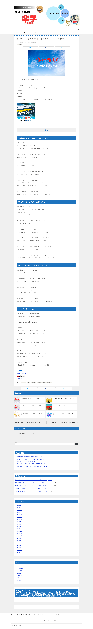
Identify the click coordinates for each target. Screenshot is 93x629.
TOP (17, 614)
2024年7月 (19, 507)
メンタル (23, 382)
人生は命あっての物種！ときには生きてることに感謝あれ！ (29, 488)
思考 (44, 382)
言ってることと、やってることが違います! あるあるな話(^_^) (31, 461)
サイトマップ (15, 32)
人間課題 (33, 382)
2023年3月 (19, 526)
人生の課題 (19, 44)
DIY (17, 566)
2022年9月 (19, 538)
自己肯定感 (49, 382)
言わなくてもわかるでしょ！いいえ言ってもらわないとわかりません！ (33, 463)
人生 (28, 382)
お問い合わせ (37, 32)
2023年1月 (19, 528)
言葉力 (18, 578)
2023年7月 (19, 521)
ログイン (30, 433)
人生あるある (20, 568)
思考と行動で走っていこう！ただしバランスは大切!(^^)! (32, 413)
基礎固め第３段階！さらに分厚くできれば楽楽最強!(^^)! (32, 405)
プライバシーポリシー (26, 32)
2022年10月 (19, 535)
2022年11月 (19, 533)
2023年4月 (19, 524)
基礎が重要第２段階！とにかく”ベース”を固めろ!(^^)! (31, 398)
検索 (16, 442)
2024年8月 (19, 505)
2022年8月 (19, 540)
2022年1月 (19, 552)
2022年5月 (19, 545)
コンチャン (50, 482)
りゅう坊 (50, 480)
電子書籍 (19, 580)
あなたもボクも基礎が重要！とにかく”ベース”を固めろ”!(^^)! (65, 422)
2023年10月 (19, 519)
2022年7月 (19, 543)
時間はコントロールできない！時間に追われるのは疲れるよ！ (31, 459)
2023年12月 (19, 514)
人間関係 (39, 382)
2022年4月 (19, 547)
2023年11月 (19, 517)
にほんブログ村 (21, 373)
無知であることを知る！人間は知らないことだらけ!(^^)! (29, 456)
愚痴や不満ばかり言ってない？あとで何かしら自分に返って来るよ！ (31, 480)
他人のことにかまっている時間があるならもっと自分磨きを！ (64, 399)
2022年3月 (19, 550)
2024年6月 (19, 510)
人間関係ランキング (22, 378)
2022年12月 (19, 531)
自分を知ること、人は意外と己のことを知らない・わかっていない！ (32, 466)
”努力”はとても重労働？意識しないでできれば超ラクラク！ (64, 406)
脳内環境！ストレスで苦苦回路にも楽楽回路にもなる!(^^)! (64, 414)
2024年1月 (19, 512)
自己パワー (19, 575)
